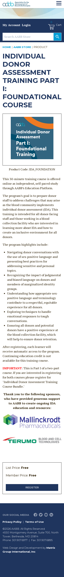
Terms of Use (34, 521)
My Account (11, 25)
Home (7, 47)
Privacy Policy (12, 521)
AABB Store (22, 47)
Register (32, 487)
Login (26, 25)
